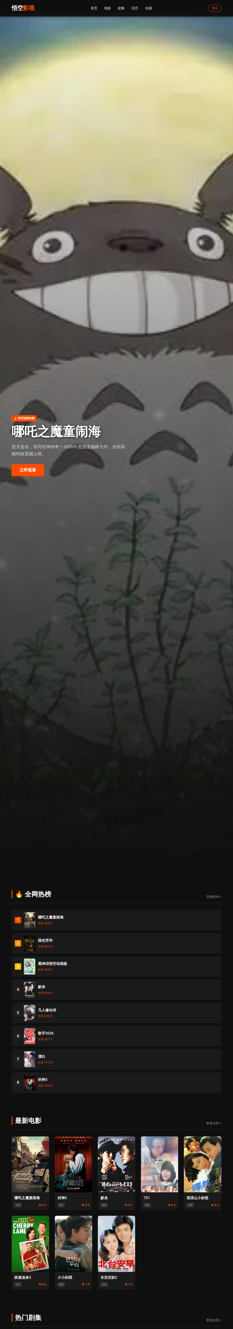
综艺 (135, 8)
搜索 (215, 8)
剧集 (121, 8)
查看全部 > (213, 1123)
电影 (107, 8)
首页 (94, 8)
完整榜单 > (213, 897)
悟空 (23, 8)
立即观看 (28, 470)
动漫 (148, 8)
